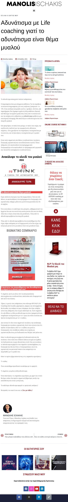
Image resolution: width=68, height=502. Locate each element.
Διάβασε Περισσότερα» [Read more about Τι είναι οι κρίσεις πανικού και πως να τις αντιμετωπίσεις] (51, 82)
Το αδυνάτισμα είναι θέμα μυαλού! (16, 192)
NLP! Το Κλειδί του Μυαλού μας (55, 265)
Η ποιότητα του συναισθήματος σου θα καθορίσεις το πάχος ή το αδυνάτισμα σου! (21, 288)
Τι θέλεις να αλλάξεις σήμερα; (54, 163)
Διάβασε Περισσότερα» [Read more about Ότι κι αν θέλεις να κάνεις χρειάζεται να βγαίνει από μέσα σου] (51, 118)
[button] (34, 10)
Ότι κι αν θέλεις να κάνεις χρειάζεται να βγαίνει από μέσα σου (55, 108)
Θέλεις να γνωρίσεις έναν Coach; (56, 176)
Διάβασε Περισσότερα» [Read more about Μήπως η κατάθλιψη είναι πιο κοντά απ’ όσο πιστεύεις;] (51, 99)
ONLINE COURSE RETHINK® (55, 124)
